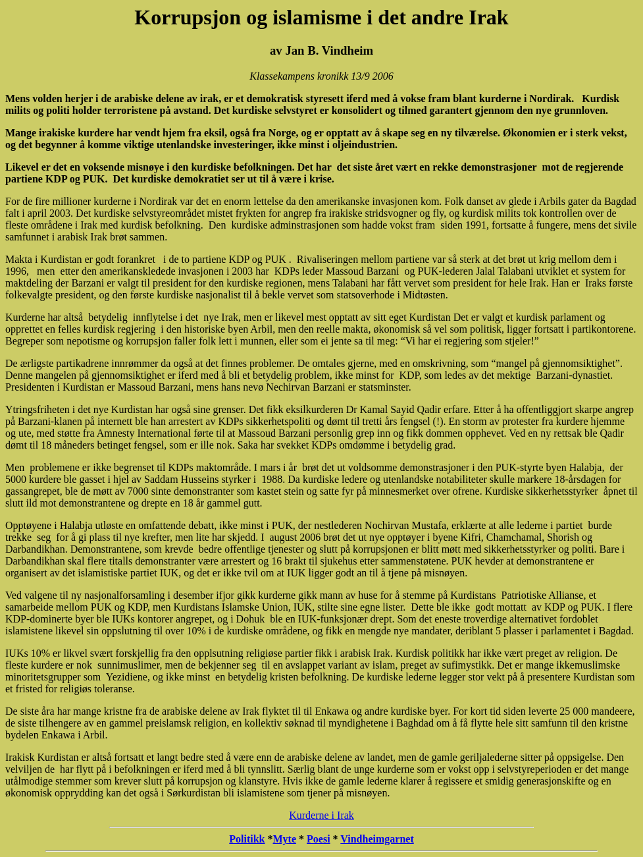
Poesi (318, 838)
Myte (285, 838)
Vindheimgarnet (376, 838)
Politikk (247, 838)
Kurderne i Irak (321, 815)
